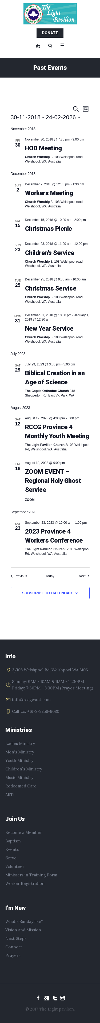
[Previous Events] (19, 576)
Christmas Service (50, 288)
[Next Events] (84, 576)
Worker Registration (25, 883)
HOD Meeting (43, 148)
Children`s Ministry (23, 768)
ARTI (9, 794)
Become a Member (23, 832)
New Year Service (49, 328)
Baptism (13, 840)
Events (12, 849)
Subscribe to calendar (47, 593)
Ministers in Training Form (31, 874)
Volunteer (14, 866)
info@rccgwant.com (31, 699)
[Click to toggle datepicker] (46, 117)
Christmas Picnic (48, 228)
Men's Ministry (19, 752)
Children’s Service (49, 253)
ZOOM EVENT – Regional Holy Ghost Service (53, 480)
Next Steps (15, 938)
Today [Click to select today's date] (50, 576)
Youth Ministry (19, 760)
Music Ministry (19, 777)
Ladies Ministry (20, 743)
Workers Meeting (49, 193)
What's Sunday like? (24, 921)
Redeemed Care (21, 785)
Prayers (12, 955)
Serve (11, 857)
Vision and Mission (23, 929)
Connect (13, 946)
